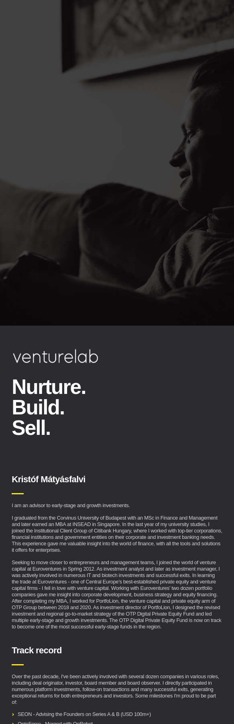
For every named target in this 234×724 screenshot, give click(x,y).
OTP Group (24, 607)
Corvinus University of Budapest (91, 518)
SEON (25, 714)
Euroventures (47, 569)
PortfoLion (107, 601)
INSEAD (81, 524)
